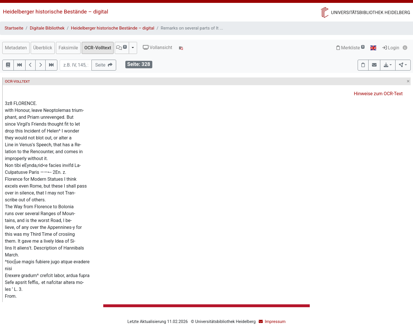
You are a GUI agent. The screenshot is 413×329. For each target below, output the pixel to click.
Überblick (42, 47)
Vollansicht (157, 47)
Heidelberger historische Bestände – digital (55, 11)
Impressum (275, 321)
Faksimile (68, 47)
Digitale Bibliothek (47, 28)
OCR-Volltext (97, 47)
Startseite (14, 28)
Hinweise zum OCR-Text (378, 93)
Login (390, 47)
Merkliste (350, 47)
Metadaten (16, 47)
